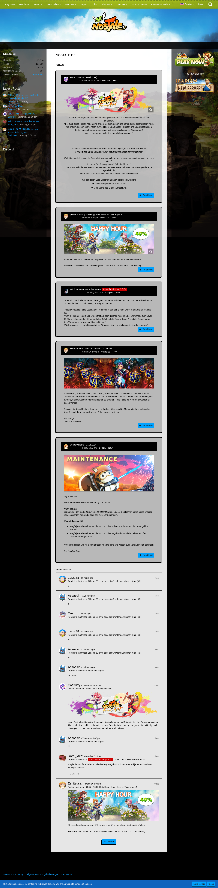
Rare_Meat (13, 124)
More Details (199, 884)
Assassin (12, 109)
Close (211, 884)
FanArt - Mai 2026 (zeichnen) (21, 113)
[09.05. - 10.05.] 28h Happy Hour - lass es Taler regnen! (96, 214)
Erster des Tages (16, 106)
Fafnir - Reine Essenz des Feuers (23, 121)
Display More (109, 841)
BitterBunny (38, 74)
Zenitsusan (13, 135)
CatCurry (12, 117)
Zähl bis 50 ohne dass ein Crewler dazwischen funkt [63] (114, 581)
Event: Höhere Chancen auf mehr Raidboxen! (91, 348)
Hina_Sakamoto (77, 292)
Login (200, 4)
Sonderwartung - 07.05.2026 (83, 445)
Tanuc (72, 613)
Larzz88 (11, 101)
